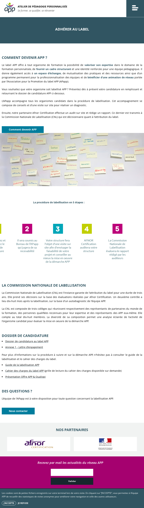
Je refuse (23, 503)
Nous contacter (18, 411)
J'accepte (9, 503)
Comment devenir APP (23, 129)
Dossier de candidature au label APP (26, 341)
